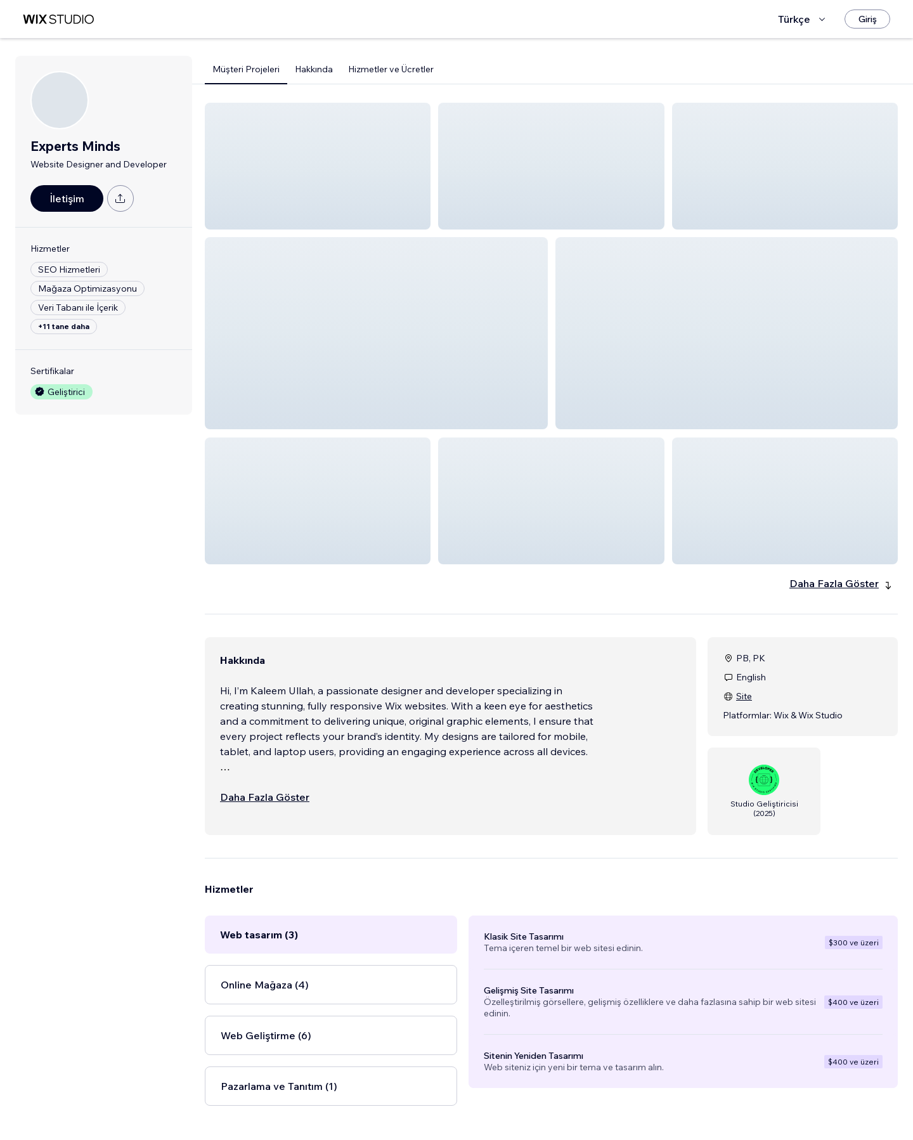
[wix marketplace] (58, 19)
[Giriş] (867, 19)
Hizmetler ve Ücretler (391, 69)
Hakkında (314, 69)
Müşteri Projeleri (246, 69)
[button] (318, 166)
